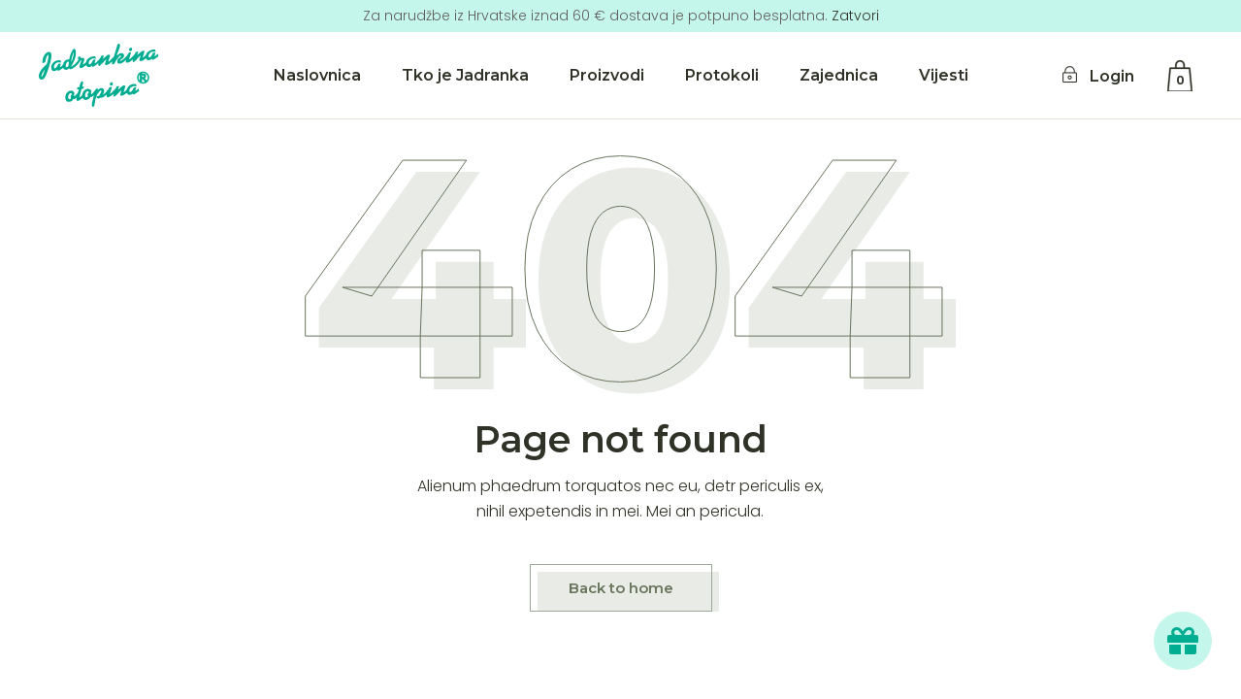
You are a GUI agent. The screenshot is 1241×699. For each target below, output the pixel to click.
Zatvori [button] (855, 15)
